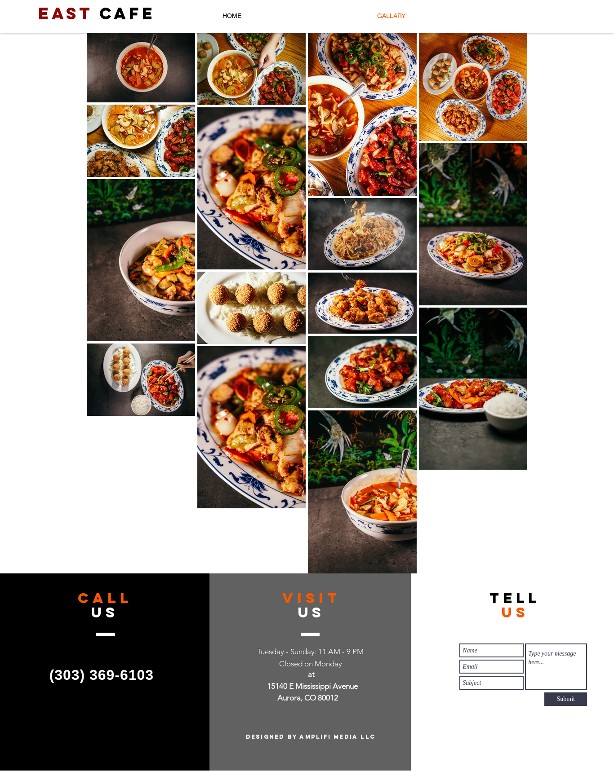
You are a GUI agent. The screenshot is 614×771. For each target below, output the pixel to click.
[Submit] (565, 699)
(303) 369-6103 (101, 675)
